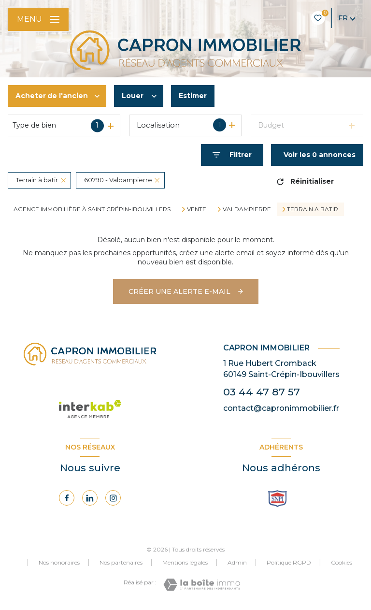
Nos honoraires (59, 562)
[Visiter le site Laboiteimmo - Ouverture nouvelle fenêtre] (202, 585)
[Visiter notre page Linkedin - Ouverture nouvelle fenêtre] (90, 498)
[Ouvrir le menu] (38, 19)
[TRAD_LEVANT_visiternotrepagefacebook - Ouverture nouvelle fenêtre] (66, 498)
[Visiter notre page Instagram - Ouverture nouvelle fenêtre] (113, 498)
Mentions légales (185, 562)
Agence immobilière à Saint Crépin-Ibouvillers (92, 209)
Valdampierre (247, 209)
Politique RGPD (289, 562)
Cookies (341, 562)
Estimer (193, 95)
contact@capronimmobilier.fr (281, 408)
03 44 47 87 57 (261, 392)
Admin (237, 562)
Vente (196, 209)
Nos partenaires (121, 562)
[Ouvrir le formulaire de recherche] (232, 155)
